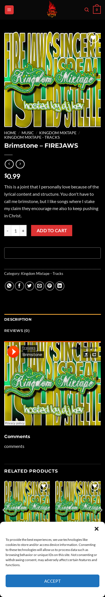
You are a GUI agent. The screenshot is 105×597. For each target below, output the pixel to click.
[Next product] (9, 164)
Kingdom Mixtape (57, 133)
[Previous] (4, 521)
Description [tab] (18, 319)
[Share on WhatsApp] (9, 286)
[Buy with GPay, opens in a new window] (52, 253)
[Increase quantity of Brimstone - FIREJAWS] (23, 230)
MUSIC (28, 133)
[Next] (100, 521)
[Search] (87, 9)
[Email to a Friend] (39, 286)
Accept (52, 581)
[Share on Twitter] (29, 286)
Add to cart (52, 230)
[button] (96, 529)
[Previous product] (20, 164)
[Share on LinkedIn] (59, 286)
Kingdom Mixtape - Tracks (32, 137)
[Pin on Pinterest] (49, 286)
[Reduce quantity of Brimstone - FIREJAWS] (7, 230)
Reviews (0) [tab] (17, 331)
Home (10, 133)
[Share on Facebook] (19, 286)
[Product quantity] (15, 230)
